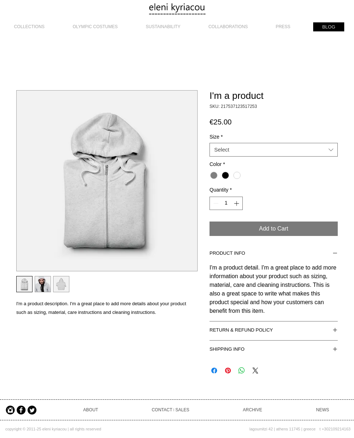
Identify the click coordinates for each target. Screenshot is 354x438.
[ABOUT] (90, 410)
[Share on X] (255, 370)
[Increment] (237, 203)
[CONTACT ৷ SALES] (170, 410)
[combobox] (274, 150)
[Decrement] (215, 203)
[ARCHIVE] (252, 410)
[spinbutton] (226, 203)
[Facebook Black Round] (21, 410)
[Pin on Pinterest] (228, 370)
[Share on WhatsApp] (241, 370)
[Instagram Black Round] (10, 410)
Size (216, 137)
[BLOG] (328, 26)
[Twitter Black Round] (31, 410)
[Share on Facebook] (214, 370)
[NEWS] (322, 410)
